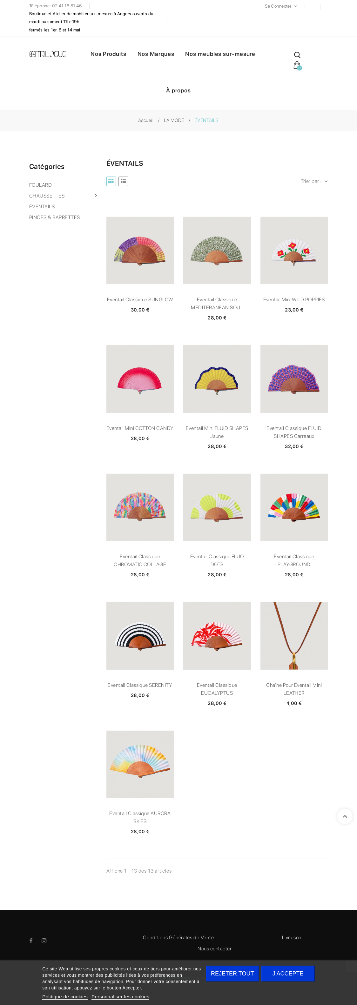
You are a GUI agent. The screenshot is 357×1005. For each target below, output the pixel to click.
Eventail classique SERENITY (140, 685)
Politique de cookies (65, 996)
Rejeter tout (232, 973)
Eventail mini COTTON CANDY (139, 428)
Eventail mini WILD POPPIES (294, 300)
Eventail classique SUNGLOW (140, 300)
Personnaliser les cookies (120, 996)
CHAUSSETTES (46, 196)
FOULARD (40, 185)
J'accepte (288, 973)
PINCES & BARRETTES (54, 217)
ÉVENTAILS (42, 207)
